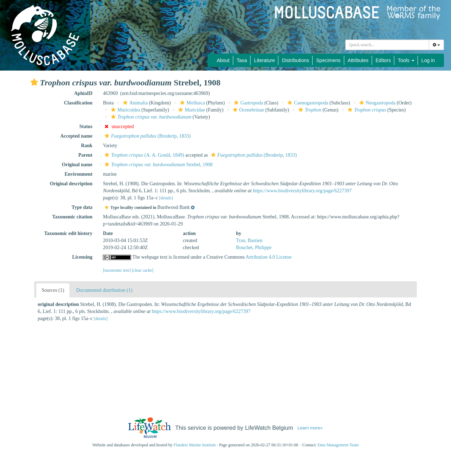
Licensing (82, 257)
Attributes (358, 60)
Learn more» (310, 428)
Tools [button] (406, 60)
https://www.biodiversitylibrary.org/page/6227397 (302, 190)
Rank (87, 145)
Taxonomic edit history (68, 233)
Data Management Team (338, 444)
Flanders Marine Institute (195, 444)
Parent (85, 155)
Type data (82, 207)
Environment (78, 174)
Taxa (242, 60)
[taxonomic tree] (117, 270)
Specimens (328, 60)
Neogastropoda (377, 103)
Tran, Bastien (249, 240)
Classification (78, 103)
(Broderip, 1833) (147, 136)
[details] (166, 197)
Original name (77, 164)
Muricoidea (124, 110)
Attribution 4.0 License (268, 257)
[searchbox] (387, 45)
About (223, 60)
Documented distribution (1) (104, 290)
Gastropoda (247, 103)
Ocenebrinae (247, 110)
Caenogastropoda (307, 103)
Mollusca (191, 103)
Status (85, 126)
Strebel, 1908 (157, 164)
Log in (428, 60)
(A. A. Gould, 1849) (143, 155)
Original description (71, 183)
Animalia (134, 103)
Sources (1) (53, 290)
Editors (383, 60)
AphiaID (83, 93)
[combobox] (387, 45)
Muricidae (191, 110)
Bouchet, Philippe (253, 247)
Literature (264, 60)
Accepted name (76, 136)
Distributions (295, 60)
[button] (34, 82)
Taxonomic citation (72, 216)
